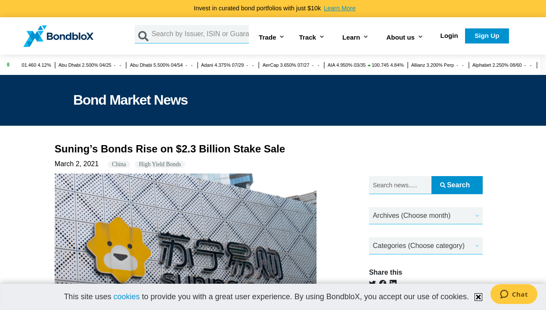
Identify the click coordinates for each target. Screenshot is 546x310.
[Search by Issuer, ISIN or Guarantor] (200, 34)
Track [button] (307, 37)
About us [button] (400, 37)
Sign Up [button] (487, 35)
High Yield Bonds (160, 164)
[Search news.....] (400, 185)
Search (455, 185)
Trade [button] (267, 37)
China (119, 164)
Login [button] (449, 35)
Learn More (340, 8)
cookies (126, 296)
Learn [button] (351, 37)
